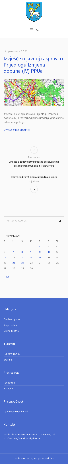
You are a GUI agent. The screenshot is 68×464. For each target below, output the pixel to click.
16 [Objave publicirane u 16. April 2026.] (31, 258)
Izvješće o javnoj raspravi (17, 130)
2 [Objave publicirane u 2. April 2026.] (30, 247)
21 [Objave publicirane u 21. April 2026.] (14, 263)
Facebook (9, 383)
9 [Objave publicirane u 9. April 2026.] (31, 252)
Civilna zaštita (11, 331)
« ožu (6, 277)
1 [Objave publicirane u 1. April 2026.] (21, 247)
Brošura (8, 360)
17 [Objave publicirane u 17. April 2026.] (40, 258)
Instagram (9, 389)
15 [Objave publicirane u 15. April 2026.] (22, 258)
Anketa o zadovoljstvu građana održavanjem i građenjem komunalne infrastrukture (34, 164)
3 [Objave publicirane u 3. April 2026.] (39, 247)
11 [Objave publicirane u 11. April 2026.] (49, 252)
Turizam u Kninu (12, 354)
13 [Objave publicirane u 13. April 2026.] (5, 258)
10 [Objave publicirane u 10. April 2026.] (40, 252)
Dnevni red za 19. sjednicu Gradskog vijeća (34, 177)
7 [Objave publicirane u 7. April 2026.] (13, 252)
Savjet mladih (11, 325)
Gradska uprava (12, 319)
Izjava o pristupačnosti (16, 412)
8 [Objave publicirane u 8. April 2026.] (22, 252)
